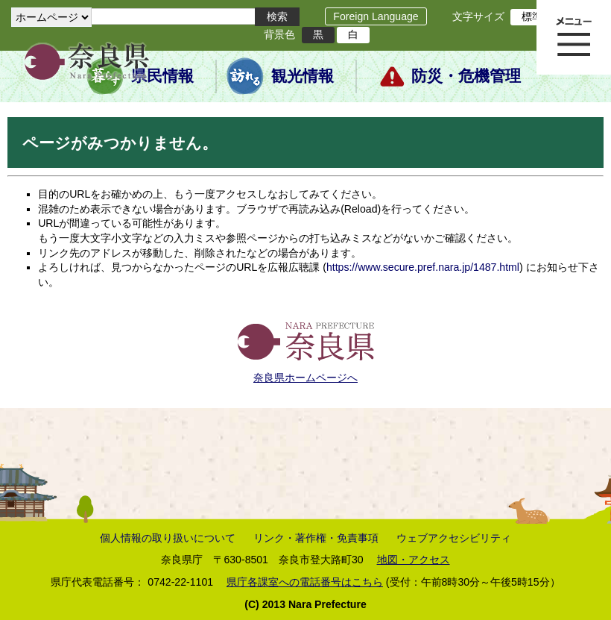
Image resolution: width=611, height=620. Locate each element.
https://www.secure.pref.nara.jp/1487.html (422, 267)
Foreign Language (375, 16)
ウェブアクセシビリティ (453, 538)
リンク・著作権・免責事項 (316, 538)
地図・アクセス (413, 560)
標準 (532, 16)
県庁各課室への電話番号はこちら (305, 582)
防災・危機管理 (466, 76)
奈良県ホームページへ (305, 377)
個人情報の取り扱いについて (167, 538)
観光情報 (302, 76)
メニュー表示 (573, 37)
